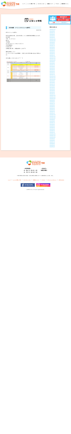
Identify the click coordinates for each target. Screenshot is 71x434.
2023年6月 (52, 47)
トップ (23, 3)
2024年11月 (52, 29)
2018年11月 (52, 135)
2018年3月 (52, 146)
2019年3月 (52, 129)
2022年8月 (52, 63)
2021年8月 (52, 82)
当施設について (50, 3)
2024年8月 (52, 31)
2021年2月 (52, 92)
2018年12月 (52, 133)
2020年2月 (52, 111)
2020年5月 (52, 106)
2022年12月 (52, 56)
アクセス (57, 3)
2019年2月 (52, 130)
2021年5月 (52, 87)
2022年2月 (52, 72)
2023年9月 (52, 42)
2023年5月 (52, 48)
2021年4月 (52, 88)
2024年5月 (52, 35)
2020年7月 (52, 103)
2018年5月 (52, 145)
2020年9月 (52, 100)
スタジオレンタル (41, 3)
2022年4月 (52, 69)
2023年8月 (52, 43)
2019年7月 (52, 122)
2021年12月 (52, 76)
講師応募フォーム (65, 3)
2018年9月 (52, 138)
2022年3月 (52, 71)
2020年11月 (52, 97)
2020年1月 (52, 113)
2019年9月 (52, 119)
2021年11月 (52, 77)
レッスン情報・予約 (31, 3)
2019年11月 (52, 116)
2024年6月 (52, 34)
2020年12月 (52, 95)
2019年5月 (52, 125)
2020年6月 (52, 105)
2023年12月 (52, 39)
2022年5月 (52, 68)
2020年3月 (52, 109)
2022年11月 (52, 58)
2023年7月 (52, 45)
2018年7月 (52, 141)
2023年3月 (52, 52)
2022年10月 (52, 60)
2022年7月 (52, 64)
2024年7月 (52, 32)
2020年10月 (52, 98)
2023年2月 (52, 53)
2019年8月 (52, 121)
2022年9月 (52, 61)
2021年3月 (52, 90)
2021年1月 (52, 93)
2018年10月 (52, 137)
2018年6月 (52, 143)
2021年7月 (52, 84)
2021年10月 (52, 79)
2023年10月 (52, 40)
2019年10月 (52, 117)
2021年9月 (52, 80)
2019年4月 (52, 127)
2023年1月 (52, 55)
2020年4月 (52, 108)
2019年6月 (52, 124)
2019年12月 (52, 114)
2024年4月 (52, 37)
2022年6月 (52, 66)
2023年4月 (52, 50)
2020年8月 (52, 101)
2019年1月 (52, 132)
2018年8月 (52, 140)
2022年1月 (52, 74)
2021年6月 (52, 85)
